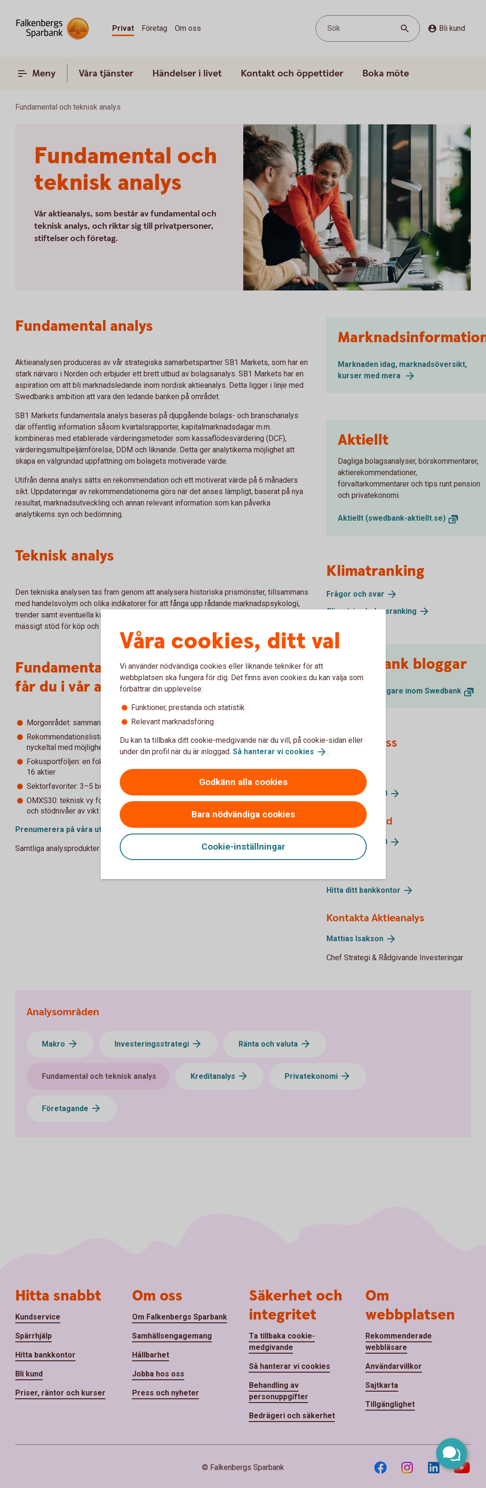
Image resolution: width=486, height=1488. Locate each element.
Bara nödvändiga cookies (243, 814)
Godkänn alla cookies (243, 782)
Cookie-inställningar (243, 846)
